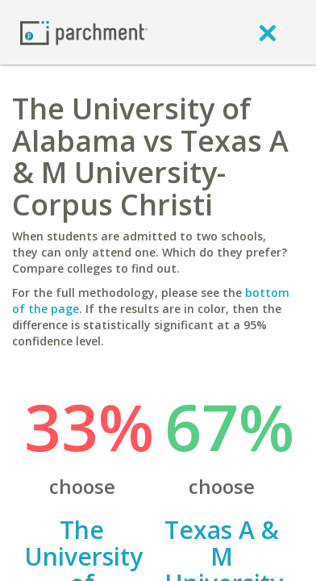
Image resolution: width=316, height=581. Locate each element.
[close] (268, 32)
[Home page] (84, 32)
